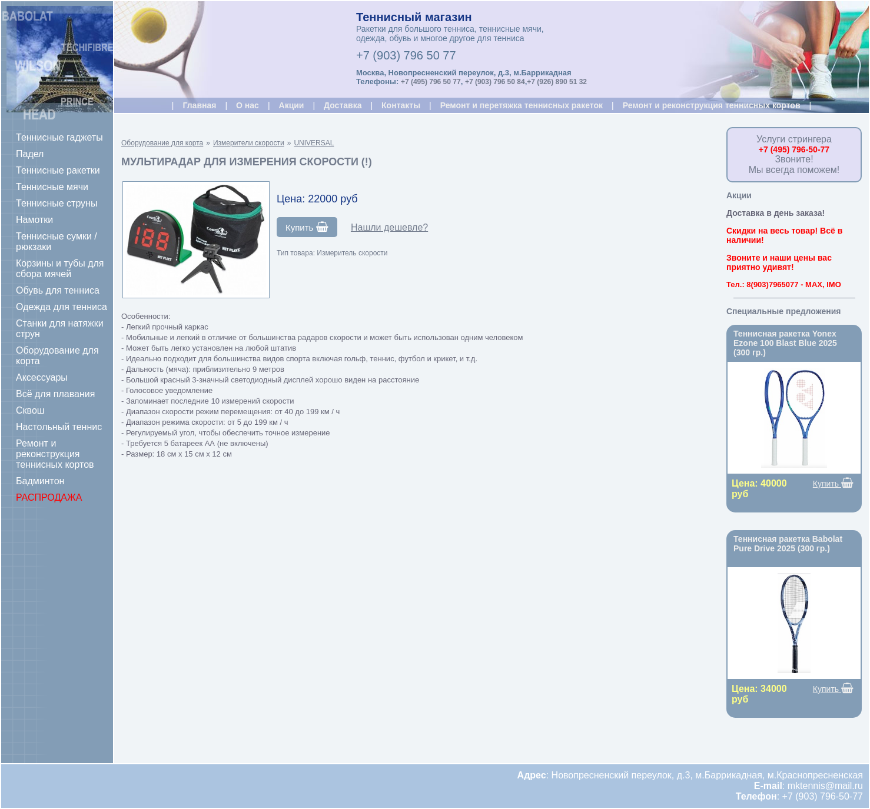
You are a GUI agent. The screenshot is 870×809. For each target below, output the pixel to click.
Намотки (34, 220)
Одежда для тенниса (61, 307)
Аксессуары (42, 377)
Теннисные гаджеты (59, 137)
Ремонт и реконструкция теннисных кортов (55, 454)
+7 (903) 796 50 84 (495, 82)
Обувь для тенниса (57, 290)
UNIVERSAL (314, 143)
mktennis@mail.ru (825, 786)
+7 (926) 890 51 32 (557, 82)
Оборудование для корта (57, 355)
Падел (30, 154)
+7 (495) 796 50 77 (431, 82)
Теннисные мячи (52, 187)
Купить (306, 227)
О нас (247, 105)
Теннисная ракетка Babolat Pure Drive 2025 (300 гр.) (787, 543)
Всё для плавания (55, 394)
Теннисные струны (56, 203)
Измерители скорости (248, 143)
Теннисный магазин (414, 17)
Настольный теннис (59, 427)
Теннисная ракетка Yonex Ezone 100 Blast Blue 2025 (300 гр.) (785, 343)
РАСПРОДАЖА (49, 497)
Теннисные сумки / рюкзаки (56, 241)
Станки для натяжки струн (60, 328)
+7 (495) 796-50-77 (794, 149)
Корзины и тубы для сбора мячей (60, 268)
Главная (199, 105)
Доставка (342, 105)
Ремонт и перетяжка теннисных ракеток (521, 105)
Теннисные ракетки (58, 170)
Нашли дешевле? (389, 227)
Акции (291, 105)
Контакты (400, 105)
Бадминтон (40, 481)
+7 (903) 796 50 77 (406, 55)
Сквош (30, 410)
